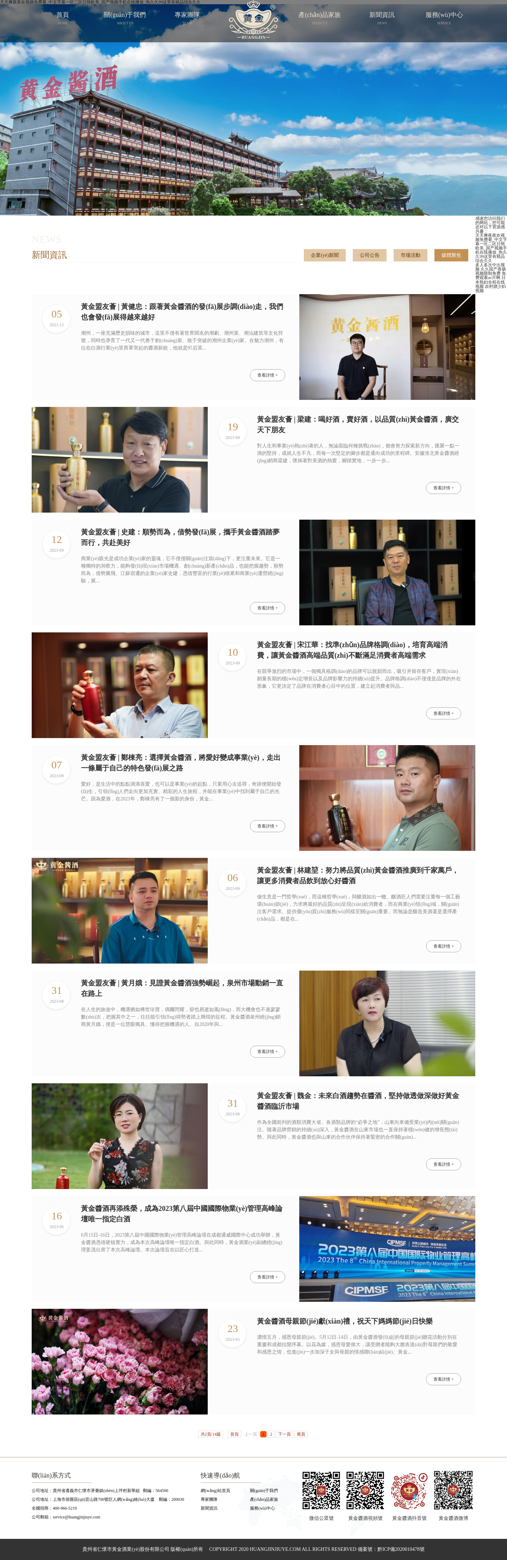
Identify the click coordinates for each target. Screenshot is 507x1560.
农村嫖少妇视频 (490, 288)
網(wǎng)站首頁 (215, 1490)
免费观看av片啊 (490, 275)
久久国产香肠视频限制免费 (490, 271)
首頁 (234, 1434)
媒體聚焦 (451, 255)
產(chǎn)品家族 (264, 1499)
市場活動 (410, 255)
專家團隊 (209, 1499)
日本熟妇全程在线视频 (490, 282)
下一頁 (284, 1434)
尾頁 (301, 1434)
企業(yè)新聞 (325, 255)
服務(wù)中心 (262, 1508)
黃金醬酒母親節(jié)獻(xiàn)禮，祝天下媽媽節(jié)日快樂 (345, 1321)
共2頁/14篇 (211, 1434)
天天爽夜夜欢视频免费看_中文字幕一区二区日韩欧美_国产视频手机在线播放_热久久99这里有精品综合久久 (491, 248)
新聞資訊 (209, 1508)
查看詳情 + (267, 375)
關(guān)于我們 (264, 1490)
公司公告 (370, 255)
